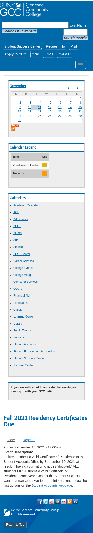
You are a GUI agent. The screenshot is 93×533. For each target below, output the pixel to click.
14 (70, 107)
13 (59, 107)
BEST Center (21, 254)
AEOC (17, 226)
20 (59, 111)
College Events (23, 268)
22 (80, 111)
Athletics (18, 247)
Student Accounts (24, 344)
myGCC (65, 54)
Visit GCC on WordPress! (57, 501)
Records (18, 337)
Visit (74, 46)
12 (49, 107)
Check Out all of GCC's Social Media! (75, 501)
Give (35, 54)
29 (80, 115)
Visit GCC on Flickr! (63, 501)
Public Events (22, 330)
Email (49, 54)
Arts (15, 240)
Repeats (29, 440)
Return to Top (15, 524)
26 (49, 115)
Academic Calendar (25, 205)
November (18, 86)
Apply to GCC (15, 54)
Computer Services (25, 281)
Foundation (20, 302)
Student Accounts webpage (52, 485)
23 (19, 115)
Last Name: (79, 25)
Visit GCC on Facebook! (39, 501)
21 (70, 111)
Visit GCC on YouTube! (51, 501)
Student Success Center (22, 46)
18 (39, 111)
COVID (17, 288)
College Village (22, 275)
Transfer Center (23, 365)
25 (39, 115)
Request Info (55, 46)
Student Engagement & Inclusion (34, 351)
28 (70, 115)
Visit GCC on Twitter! (45, 501)
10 (29, 107)
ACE (16, 212)
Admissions (20, 219)
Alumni (17, 233)
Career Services (23, 261)
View (12, 441)
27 (59, 115)
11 (39, 107)
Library (17, 323)
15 (80, 107)
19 (49, 111)
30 (19, 120)
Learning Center (23, 316)
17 (29, 111)
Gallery (17, 309)
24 (29, 115)
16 (19, 111)
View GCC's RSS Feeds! (69, 501)
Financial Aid (21, 295)
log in (20, 391)
